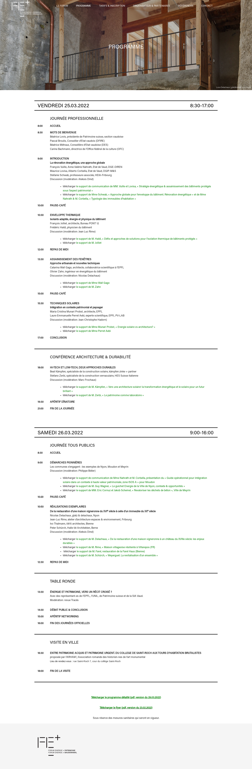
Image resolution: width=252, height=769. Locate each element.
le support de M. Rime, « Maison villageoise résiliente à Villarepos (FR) (115, 547)
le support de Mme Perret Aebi (93, 331)
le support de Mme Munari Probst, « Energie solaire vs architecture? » (115, 327)
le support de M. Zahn (88, 287)
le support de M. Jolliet (88, 243)
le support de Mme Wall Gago (93, 283)
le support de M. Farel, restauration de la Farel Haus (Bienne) (111, 551)
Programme (83, 6)
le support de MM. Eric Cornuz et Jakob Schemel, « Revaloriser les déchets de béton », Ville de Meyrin (133, 490)
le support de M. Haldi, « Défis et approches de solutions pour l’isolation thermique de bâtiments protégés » (136, 239)
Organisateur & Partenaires (151, 6)
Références (185, 6)
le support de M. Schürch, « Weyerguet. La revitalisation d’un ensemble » (117, 555)
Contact (207, 6)
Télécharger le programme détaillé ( (111, 697)
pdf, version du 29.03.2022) (146, 697)
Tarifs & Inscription (112, 6)
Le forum (62, 6)
